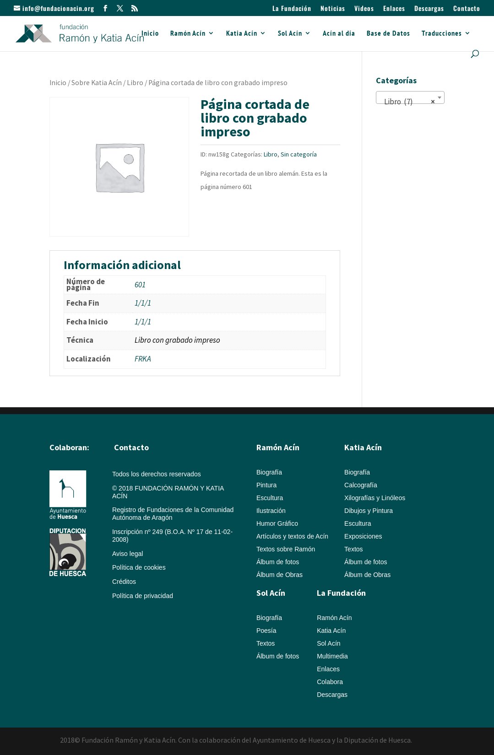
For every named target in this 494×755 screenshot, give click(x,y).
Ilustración (271, 510)
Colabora (330, 681)
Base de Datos (388, 34)
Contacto (466, 9)
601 (140, 285)
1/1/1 (143, 303)
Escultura (269, 498)
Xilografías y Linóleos (374, 498)
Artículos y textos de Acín (292, 536)
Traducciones (442, 34)
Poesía (266, 630)
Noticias (332, 9)
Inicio (150, 34)
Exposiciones (363, 536)
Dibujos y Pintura (368, 510)
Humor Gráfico (277, 523)
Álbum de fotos (277, 562)
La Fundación (291, 9)
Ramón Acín (188, 34)
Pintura (266, 485)
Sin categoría (299, 154)
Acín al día (339, 34)
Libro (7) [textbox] (407, 101)
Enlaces (394, 9)
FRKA (143, 359)
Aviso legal (127, 553)
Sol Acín (290, 34)
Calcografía (360, 485)
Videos (364, 9)
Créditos (124, 581)
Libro (135, 82)
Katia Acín (241, 34)
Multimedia (332, 656)
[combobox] (410, 97)
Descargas (429, 9)
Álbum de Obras (279, 574)
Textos (353, 549)
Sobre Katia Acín (96, 82)
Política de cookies (139, 567)
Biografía (269, 472)
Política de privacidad (142, 595)
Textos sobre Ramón (285, 549)
